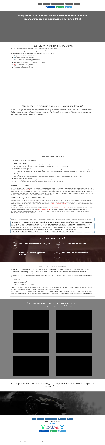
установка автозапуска (44, 209)
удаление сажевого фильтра (58, 203)
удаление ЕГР (27, 190)
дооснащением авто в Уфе (61, 208)
